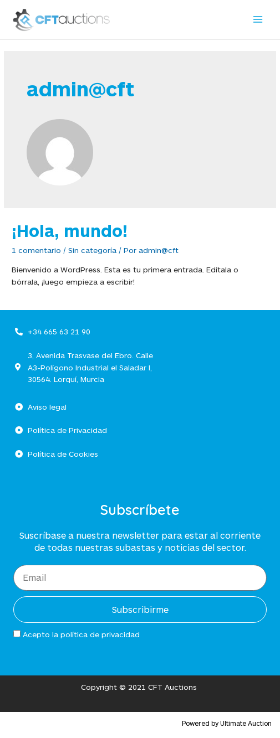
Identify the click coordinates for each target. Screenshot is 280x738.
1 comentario (36, 250)
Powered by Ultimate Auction (227, 723)
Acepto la (81, 634)
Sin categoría (92, 250)
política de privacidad (100, 634)
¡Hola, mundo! (70, 230)
